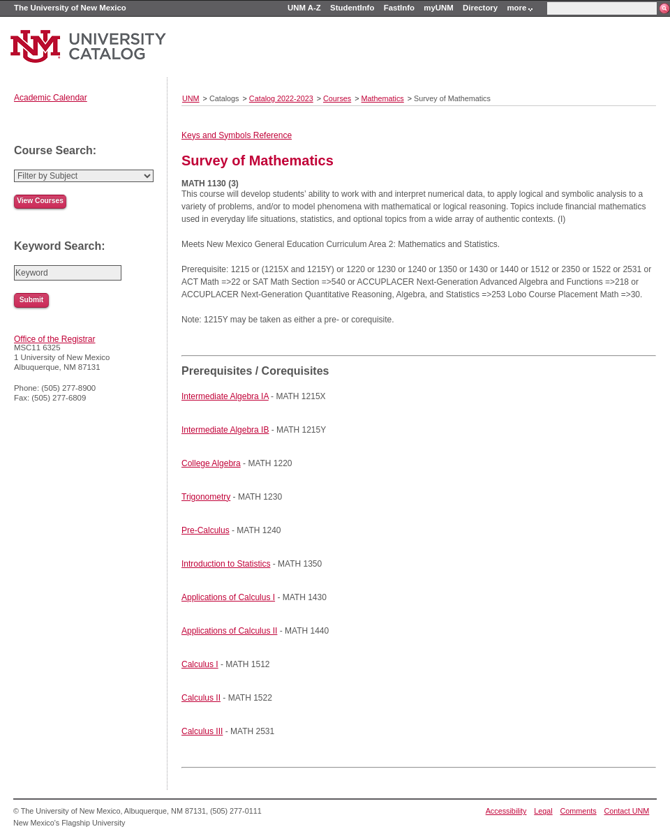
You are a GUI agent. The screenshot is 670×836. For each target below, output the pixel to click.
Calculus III (202, 731)
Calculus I (199, 664)
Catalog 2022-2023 (281, 98)
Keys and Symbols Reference (236, 135)
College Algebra (211, 463)
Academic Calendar (50, 98)
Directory (480, 7)
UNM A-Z (304, 7)
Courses (337, 98)
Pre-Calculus (205, 530)
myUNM (438, 7)
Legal (543, 811)
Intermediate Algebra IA (225, 396)
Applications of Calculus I (228, 597)
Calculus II (201, 698)
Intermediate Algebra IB (225, 430)
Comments (578, 811)
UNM (191, 98)
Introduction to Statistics (225, 564)
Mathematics (383, 98)
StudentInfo (352, 7)
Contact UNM (627, 811)
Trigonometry (205, 497)
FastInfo (399, 7)
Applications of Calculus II (229, 631)
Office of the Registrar (55, 339)
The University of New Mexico (70, 7)
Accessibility (506, 811)
